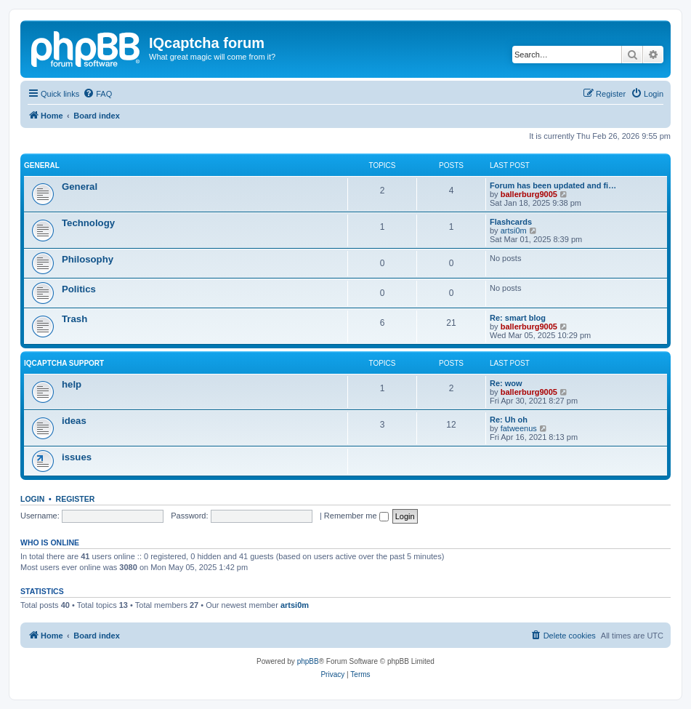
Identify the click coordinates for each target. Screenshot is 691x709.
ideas (74, 420)
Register (75, 498)
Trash (74, 318)
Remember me (356, 515)
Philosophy (87, 259)
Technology (88, 222)
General (42, 165)
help (71, 384)
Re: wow (506, 383)
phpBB (308, 661)
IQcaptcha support (64, 363)
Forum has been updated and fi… (553, 185)
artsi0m (514, 230)
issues (77, 457)
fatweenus (519, 428)
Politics (79, 289)
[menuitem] (97, 94)
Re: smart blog (518, 317)
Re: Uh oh (509, 419)
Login (32, 498)
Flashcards (511, 221)
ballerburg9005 (529, 194)
